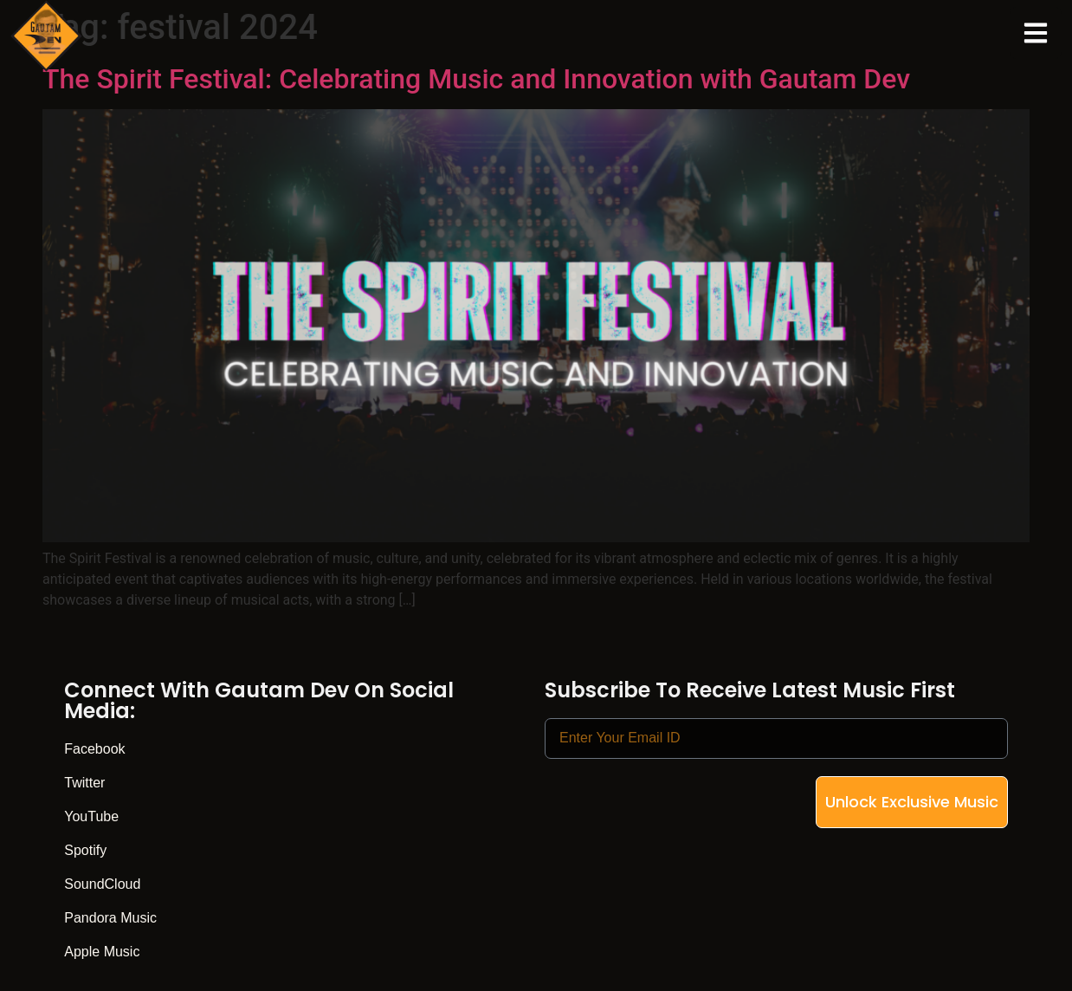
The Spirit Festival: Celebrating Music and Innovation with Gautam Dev (476, 78)
